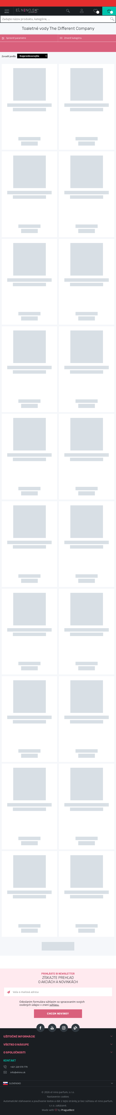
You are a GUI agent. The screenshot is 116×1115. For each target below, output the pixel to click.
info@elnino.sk (17, 1072)
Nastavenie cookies (58, 1096)
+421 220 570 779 (18, 1066)
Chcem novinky (58, 1013)
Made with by (58, 1110)
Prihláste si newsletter (58, 978)
